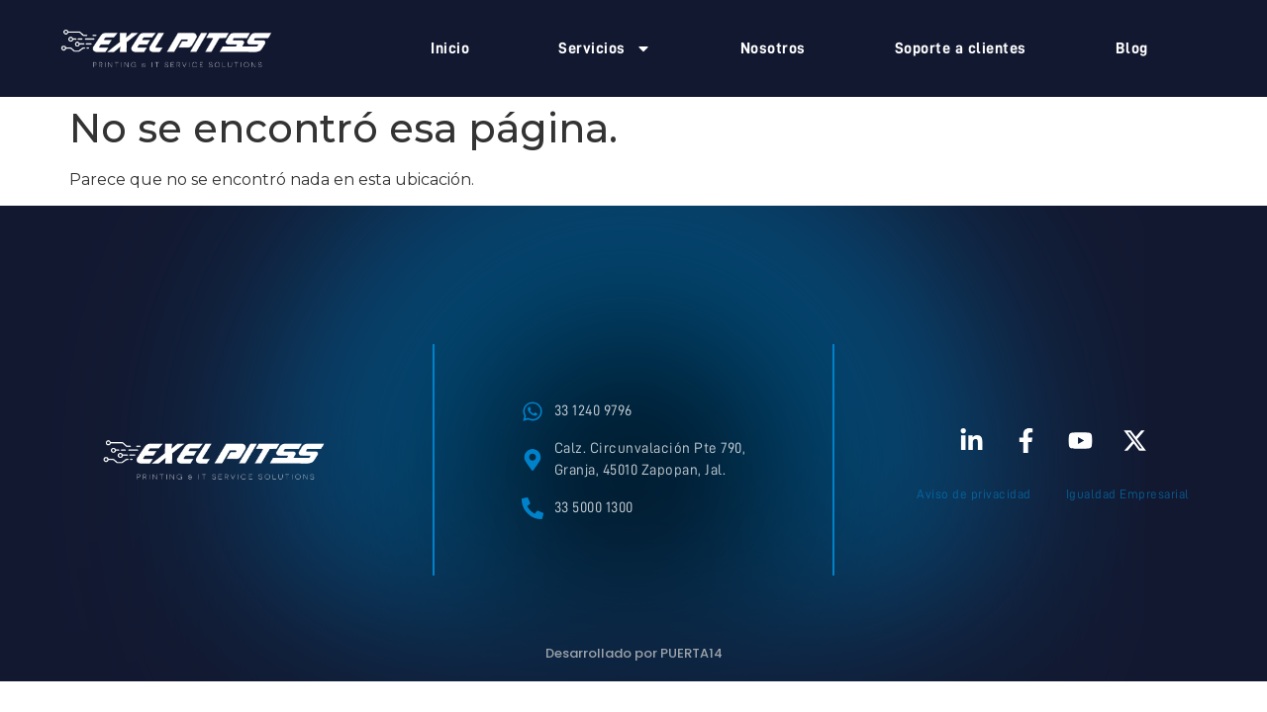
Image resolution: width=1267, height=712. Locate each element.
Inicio (450, 48)
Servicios (604, 48)
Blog (1132, 48)
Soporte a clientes (960, 48)
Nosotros (773, 48)
